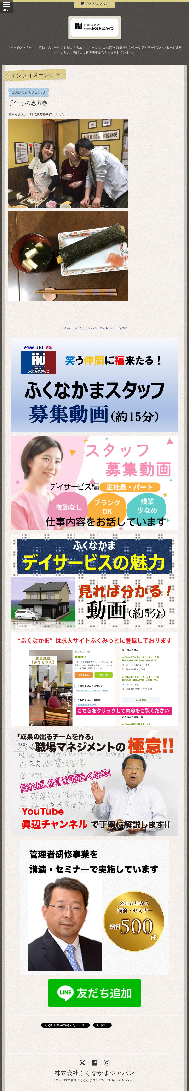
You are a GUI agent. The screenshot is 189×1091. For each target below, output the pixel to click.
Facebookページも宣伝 (114, 328)
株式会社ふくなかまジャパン (95, 1072)
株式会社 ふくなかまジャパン (79, 328)
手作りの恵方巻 (27, 103)
